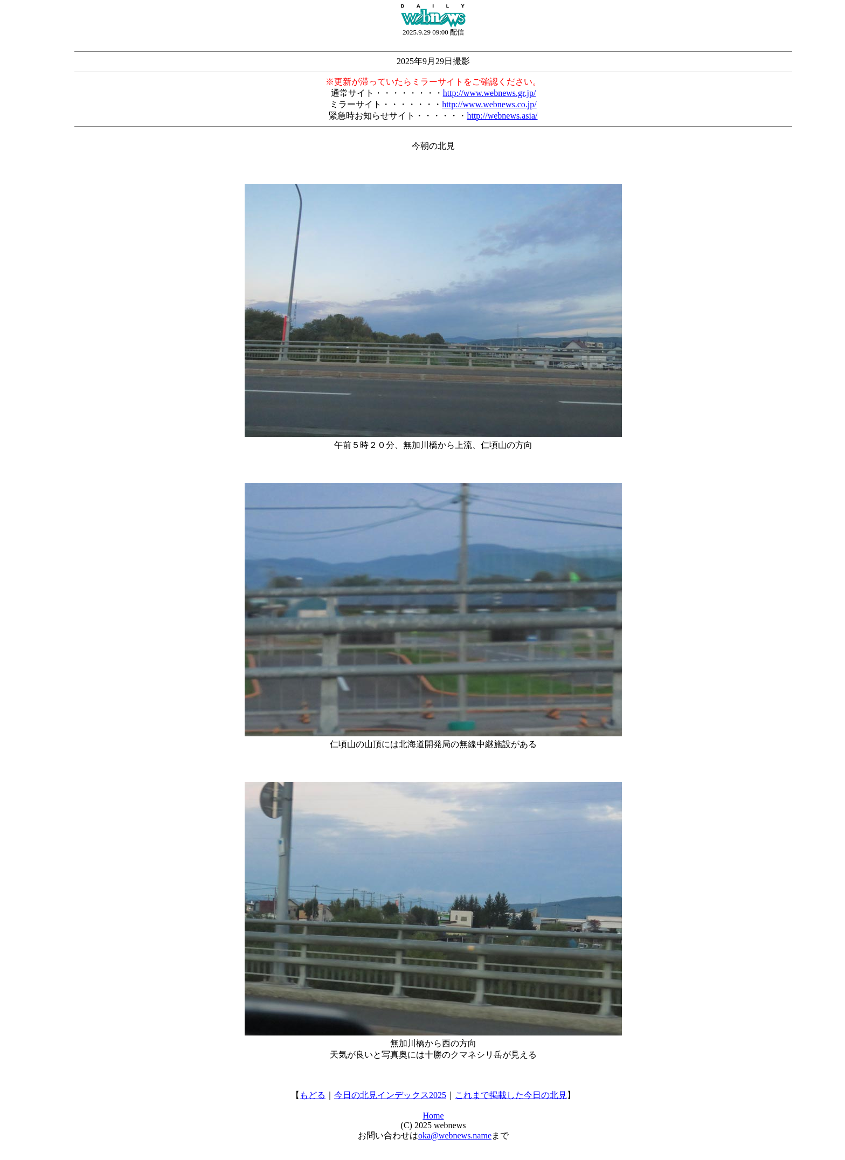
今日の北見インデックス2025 (390, 1095)
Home (433, 1115)
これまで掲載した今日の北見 (511, 1095)
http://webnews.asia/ (502, 115)
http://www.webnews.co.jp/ (489, 104)
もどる (312, 1095)
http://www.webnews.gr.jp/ (489, 93)
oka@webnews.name (454, 1135)
